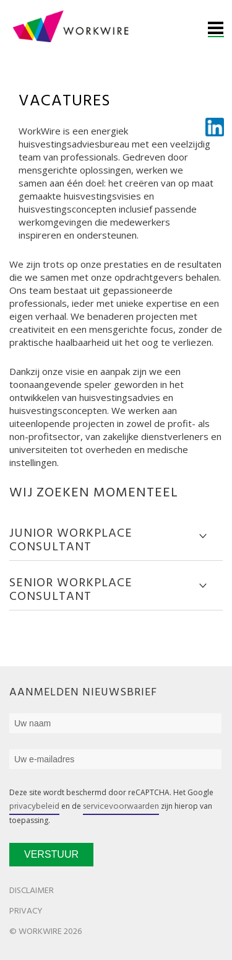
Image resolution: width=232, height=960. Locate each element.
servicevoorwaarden (121, 806)
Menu (216, 29)
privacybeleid (34, 806)
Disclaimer (31, 891)
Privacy (26, 911)
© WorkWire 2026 (45, 932)
